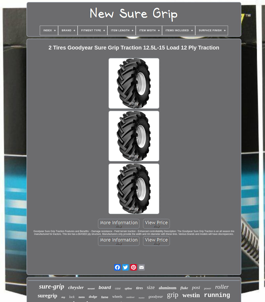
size (151, 287)
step (63, 297)
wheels (117, 297)
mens (82, 297)
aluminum (167, 288)
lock (72, 297)
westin (191, 295)
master (142, 297)
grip (172, 295)
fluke (184, 288)
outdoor (130, 297)
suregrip (47, 296)
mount (91, 288)
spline (128, 288)
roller (222, 286)
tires (139, 288)
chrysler (76, 287)
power (207, 288)
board (105, 287)
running (217, 295)
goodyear (156, 296)
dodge (93, 297)
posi (196, 287)
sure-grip (51, 286)
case (118, 288)
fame (104, 297)
